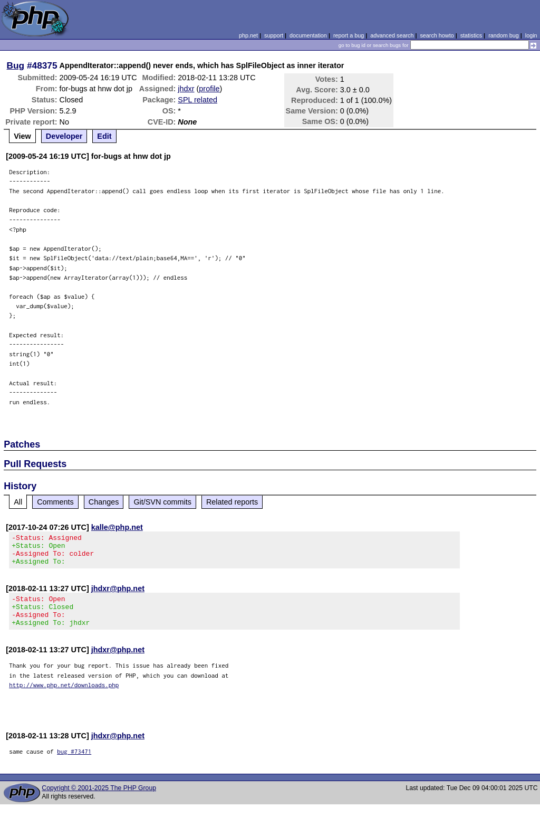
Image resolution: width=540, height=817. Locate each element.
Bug (16, 65)
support (273, 35)
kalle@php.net (117, 527)
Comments (55, 502)
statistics (471, 35)
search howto (437, 35)
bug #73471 (74, 764)
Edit (104, 136)
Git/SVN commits (162, 502)
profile (209, 88)
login (531, 35)
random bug (503, 35)
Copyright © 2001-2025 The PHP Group (99, 800)
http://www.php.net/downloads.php (64, 697)
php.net (248, 35)
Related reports (232, 502)
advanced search (391, 35)
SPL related (197, 100)
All (18, 502)
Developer (64, 136)
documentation (308, 35)
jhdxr (186, 88)
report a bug (348, 35)
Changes (104, 502)
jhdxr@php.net (117, 595)
